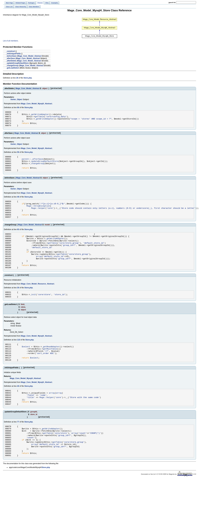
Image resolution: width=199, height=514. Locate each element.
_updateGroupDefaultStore (17, 63)
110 (18, 361)
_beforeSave (11, 56)
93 (18, 241)
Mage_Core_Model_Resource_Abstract (37, 303)
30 (18, 307)
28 (17, 78)
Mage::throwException (38, 214)
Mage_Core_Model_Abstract (30, 56)
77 (18, 450)
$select (26, 368)
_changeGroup (12, 65)
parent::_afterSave (32, 163)
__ (58, 217)
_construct (10, 51)
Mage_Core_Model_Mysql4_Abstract (36, 104)
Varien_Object (16, 100)
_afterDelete (11, 61)
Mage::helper (38, 217)
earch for (172, 2)
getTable (39, 118)
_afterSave (10, 58)
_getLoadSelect (12, 68)
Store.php (27, 78)
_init (33, 314)
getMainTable (50, 371)
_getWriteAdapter (39, 115)
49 (18, 204)
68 (18, 108)
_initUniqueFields (13, 54)
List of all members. (10, 41)
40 (18, 411)
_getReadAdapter (51, 368)
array (39, 272)
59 (18, 156)
